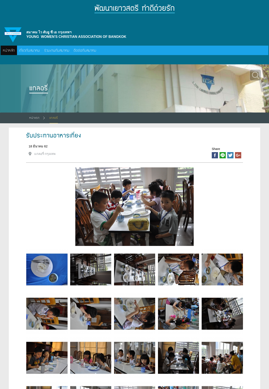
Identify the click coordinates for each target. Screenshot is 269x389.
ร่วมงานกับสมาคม (56, 50)
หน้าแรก (34, 118)
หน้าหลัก (9, 50)
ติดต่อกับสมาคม (85, 50)
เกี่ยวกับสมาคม (29, 50)
